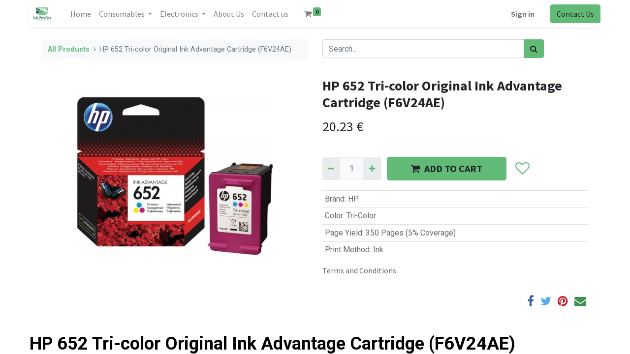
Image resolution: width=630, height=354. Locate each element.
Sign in (523, 14)
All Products (69, 49)
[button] (522, 168)
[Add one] (371, 168)
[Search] (534, 48)
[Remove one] (331, 168)
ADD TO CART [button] (446, 168)
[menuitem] (80, 14)
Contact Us (575, 14)
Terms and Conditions (359, 270)
